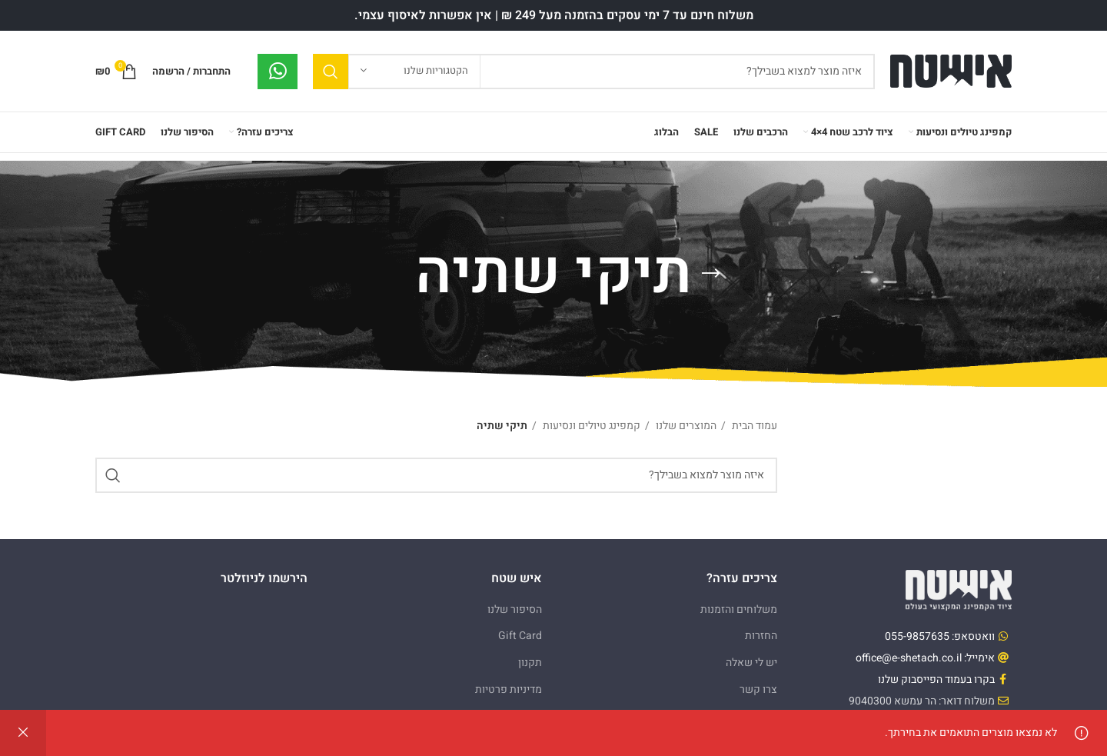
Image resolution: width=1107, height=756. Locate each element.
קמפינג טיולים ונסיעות (590, 426)
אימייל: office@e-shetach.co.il (925, 658)
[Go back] (711, 273)
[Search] (594, 71)
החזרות (761, 636)
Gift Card (520, 636)
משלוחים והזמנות (738, 609)
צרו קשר (758, 689)
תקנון (530, 662)
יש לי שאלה (751, 662)
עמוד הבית (753, 426)
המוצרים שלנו (684, 426)
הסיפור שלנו (514, 609)
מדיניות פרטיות (508, 689)
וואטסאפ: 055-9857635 (940, 636)
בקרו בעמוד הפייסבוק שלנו (936, 679)
